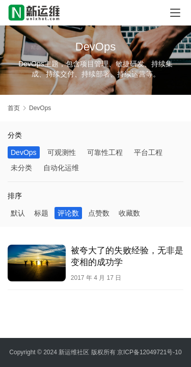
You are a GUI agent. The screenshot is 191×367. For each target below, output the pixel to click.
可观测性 (61, 152)
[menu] (175, 13)
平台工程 (148, 152)
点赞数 (99, 213)
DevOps (24, 152)
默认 (18, 213)
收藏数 (129, 213)
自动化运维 (61, 168)
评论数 (68, 213)
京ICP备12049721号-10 (149, 352)
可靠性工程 (105, 152)
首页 (14, 108)
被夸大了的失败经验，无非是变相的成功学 (127, 256)
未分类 (21, 168)
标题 (41, 213)
